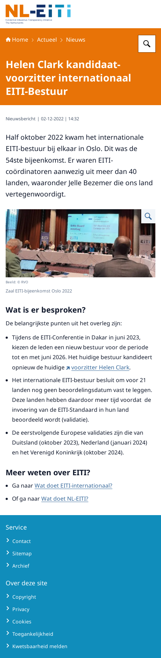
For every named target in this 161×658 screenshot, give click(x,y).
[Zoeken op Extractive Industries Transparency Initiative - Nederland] (146, 43)
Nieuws (75, 39)
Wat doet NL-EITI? (64, 498)
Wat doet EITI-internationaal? (73, 485)
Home (17, 39)
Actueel (47, 39)
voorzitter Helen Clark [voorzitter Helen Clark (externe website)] (97, 367)
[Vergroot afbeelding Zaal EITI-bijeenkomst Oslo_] (148, 216)
